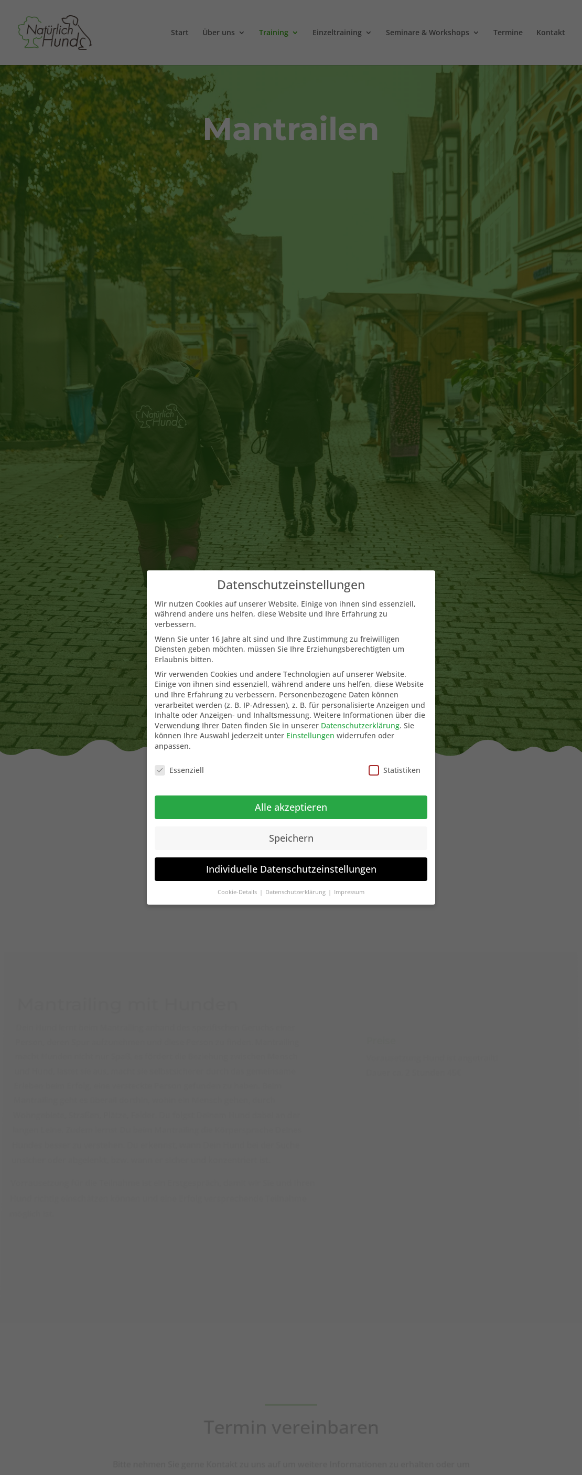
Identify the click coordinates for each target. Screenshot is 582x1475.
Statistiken (395, 770)
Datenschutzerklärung (360, 725)
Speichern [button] (291, 838)
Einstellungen (310, 735)
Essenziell (179, 770)
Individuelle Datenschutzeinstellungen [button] (291, 869)
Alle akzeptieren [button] (291, 807)
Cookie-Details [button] (238, 892)
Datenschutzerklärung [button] (296, 892)
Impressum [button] (349, 892)
